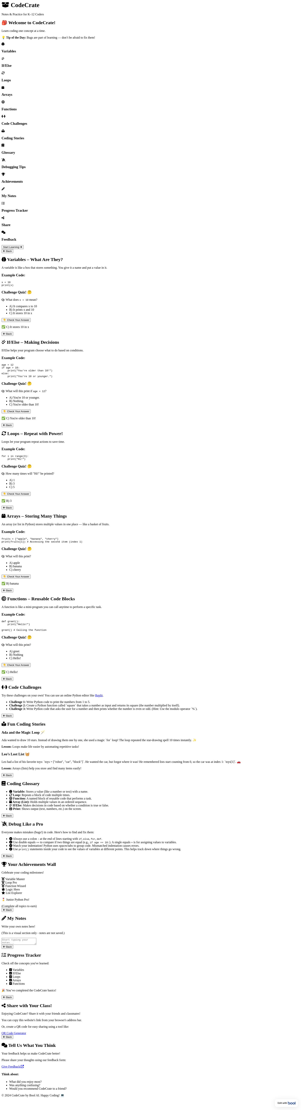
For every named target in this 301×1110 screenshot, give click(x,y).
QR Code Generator (14, 1043)
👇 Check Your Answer (16, 321)
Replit (99, 704)
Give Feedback (13, 1076)
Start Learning (12, 247)
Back (7, 251)
